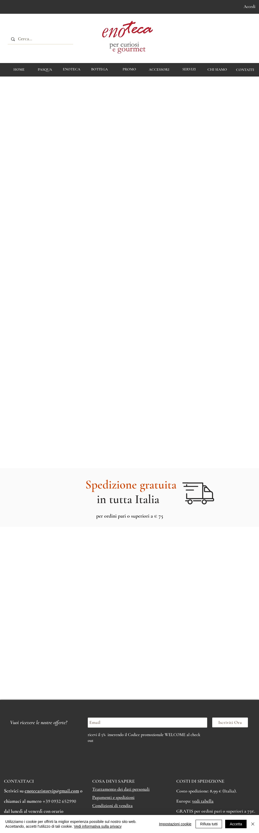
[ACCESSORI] (159, 69)
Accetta (236, 824)
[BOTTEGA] (99, 69)
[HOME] (19, 69)
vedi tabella (203, 801)
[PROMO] (129, 69)
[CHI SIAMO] (217, 69)
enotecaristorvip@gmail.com (52, 791)
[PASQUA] (45, 69)
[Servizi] (189, 69)
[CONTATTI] (245, 70)
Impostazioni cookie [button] (175, 824)
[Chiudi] (253, 824)
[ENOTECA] (71, 69)
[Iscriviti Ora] (230, 722)
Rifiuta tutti (209, 824)
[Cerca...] (40, 39)
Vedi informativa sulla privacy (98, 826)
